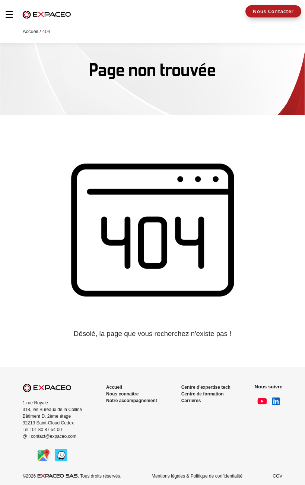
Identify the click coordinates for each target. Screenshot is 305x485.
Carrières (191, 400)
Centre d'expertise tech (206, 387)
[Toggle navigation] (5, 16)
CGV (277, 476)
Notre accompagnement (131, 400)
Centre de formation (202, 394)
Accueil (30, 31)
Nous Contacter (273, 11)
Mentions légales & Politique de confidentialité (197, 476)
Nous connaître (122, 394)
